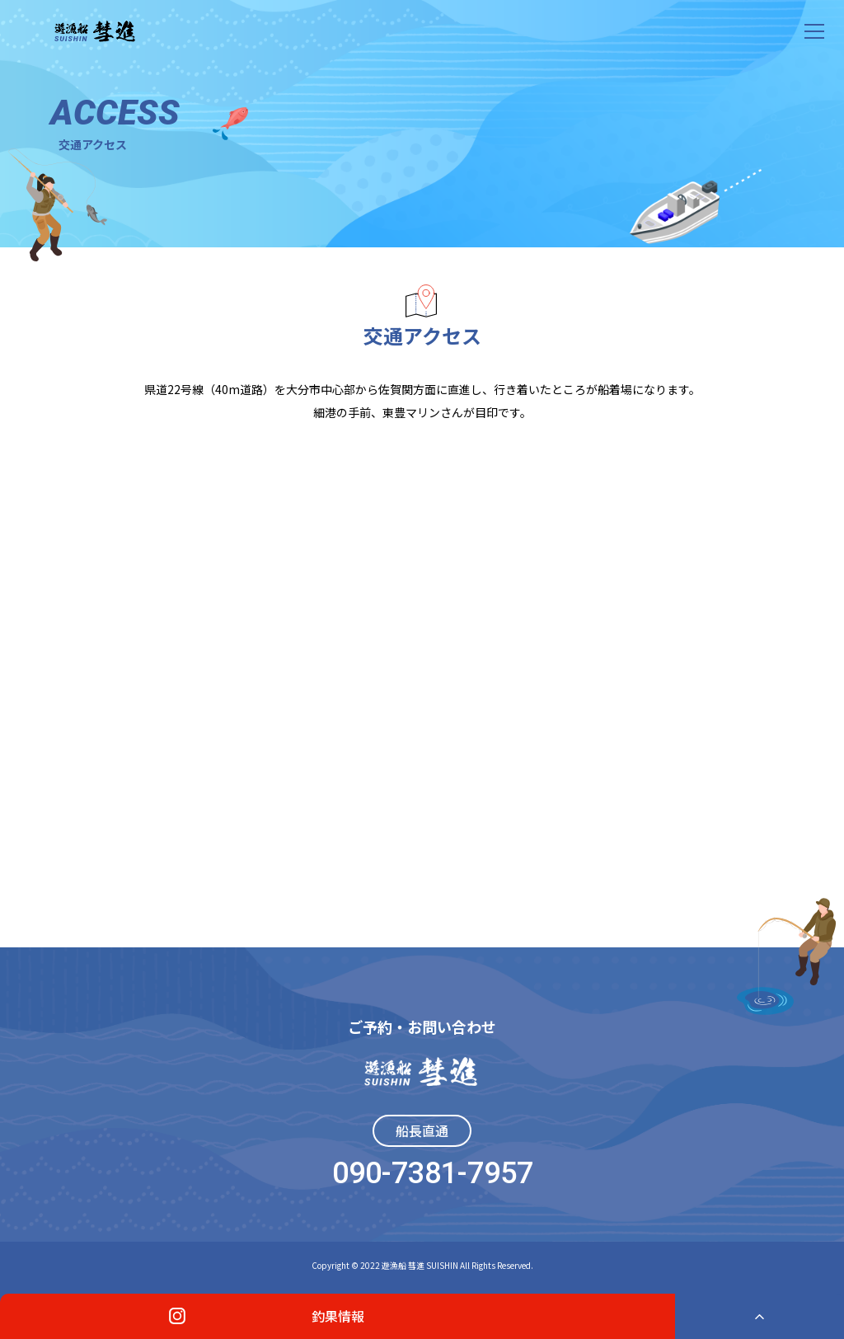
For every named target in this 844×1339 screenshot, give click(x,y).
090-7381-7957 (432, 1173)
